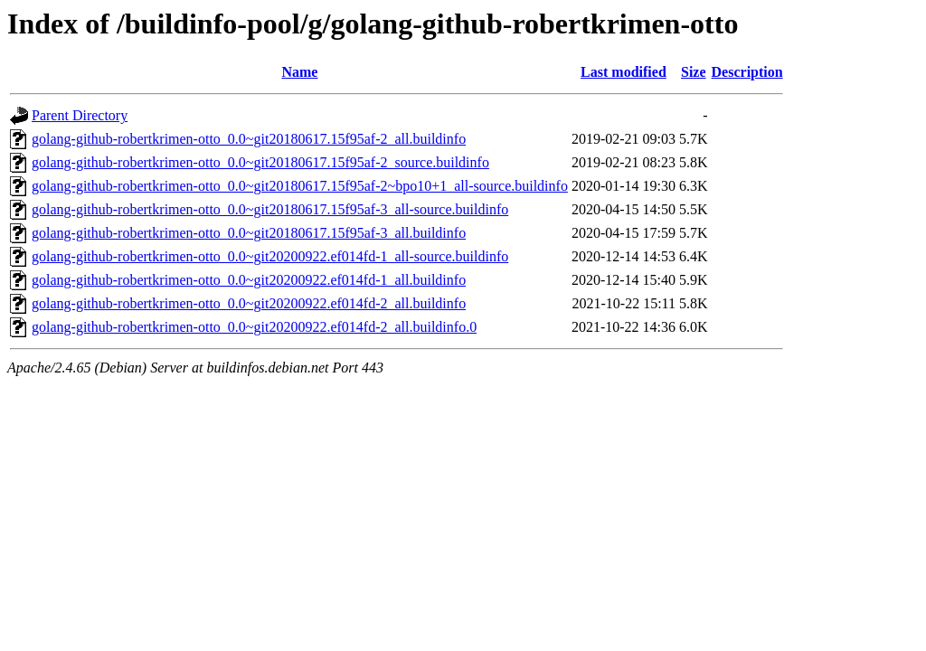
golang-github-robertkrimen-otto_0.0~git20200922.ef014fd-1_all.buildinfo (249, 280)
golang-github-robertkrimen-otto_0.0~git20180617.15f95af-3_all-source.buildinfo (270, 209)
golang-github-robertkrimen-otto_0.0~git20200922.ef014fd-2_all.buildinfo (249, 303)
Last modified (623, 72)
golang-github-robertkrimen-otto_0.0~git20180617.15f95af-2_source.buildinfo (260, 162)
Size (693, 72)
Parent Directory (80, 115)
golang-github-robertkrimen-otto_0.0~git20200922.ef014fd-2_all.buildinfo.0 (254, 327)
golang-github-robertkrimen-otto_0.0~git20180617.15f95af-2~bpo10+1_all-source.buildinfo (300, 185)
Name (299, 72)
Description (747, 72)
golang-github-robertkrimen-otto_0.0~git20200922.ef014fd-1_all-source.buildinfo (270, 256)
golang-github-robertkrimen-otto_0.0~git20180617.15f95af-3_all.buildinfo (249, 233)
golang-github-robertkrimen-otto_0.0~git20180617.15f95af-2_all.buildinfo (249, 138)
